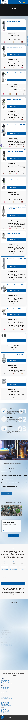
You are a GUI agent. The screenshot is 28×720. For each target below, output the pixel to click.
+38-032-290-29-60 (5, 688)
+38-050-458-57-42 (5, 704)
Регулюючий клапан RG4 (14, 308)
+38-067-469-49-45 (5, 698)
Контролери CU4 (11, 335)
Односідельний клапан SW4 (14, 47)
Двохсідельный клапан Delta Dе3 (16, 124)
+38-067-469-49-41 (5, 683)
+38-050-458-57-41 (5, 682)
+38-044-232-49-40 (5, 703)
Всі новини (13, 535)
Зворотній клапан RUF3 (13, 379)
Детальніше (5, 531)
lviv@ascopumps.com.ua (6, 691)
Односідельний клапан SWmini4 (16, 72)
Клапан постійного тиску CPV (15, 284)
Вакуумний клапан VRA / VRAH (15, 354)
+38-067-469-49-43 (5, 690)
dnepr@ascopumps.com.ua (6, 684)
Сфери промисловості (4, 562)
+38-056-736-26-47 (5, 681)
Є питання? (7, 493)
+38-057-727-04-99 (5, 695)
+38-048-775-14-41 (5, 710)
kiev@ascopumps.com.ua (6, 706)
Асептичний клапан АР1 (13, 233)
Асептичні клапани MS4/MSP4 (15, 99)
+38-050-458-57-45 (5, 697)
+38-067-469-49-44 (5, 712)
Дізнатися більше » (14, 28)
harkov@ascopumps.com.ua (6, 699)
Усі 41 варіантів (4, 569)
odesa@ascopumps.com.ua (6, 713)
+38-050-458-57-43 (5, 689)
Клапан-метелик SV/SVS (13, 21)
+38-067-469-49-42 (5, 705)
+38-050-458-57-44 (5, 711)
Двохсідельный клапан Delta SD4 (16, 151)
